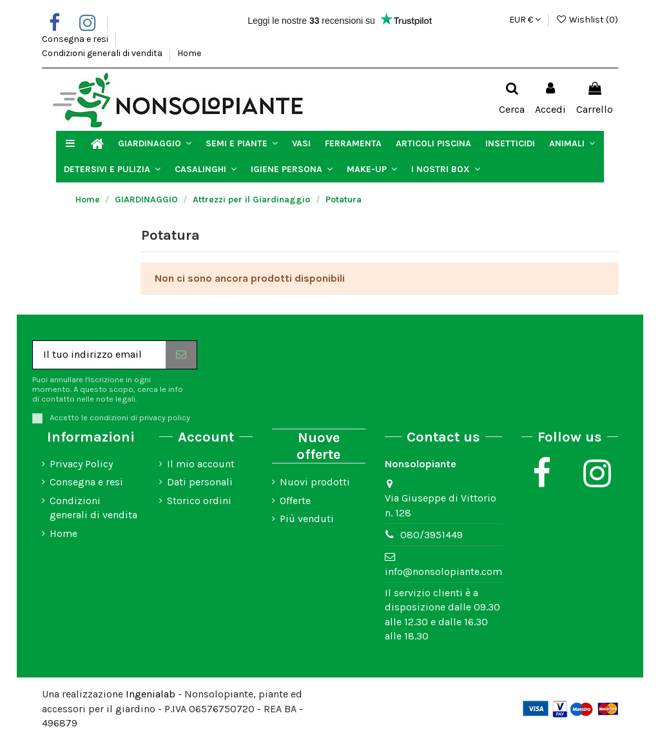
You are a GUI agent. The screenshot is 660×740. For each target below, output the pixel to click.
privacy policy (164, 417)
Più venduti (307, 518)
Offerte (295, 500)
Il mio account (201, 464)
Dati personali (200, 482)
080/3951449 (431, 535)
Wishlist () (587, 19)
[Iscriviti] (181, 355)
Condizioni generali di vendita (103, 53)
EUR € (525, 19)
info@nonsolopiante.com (443, 571)
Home (189, 53)
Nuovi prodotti (315, 482)
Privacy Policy (81, 464)
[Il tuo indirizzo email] (99, 355)
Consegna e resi (76, 39)
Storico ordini (199, 500)
